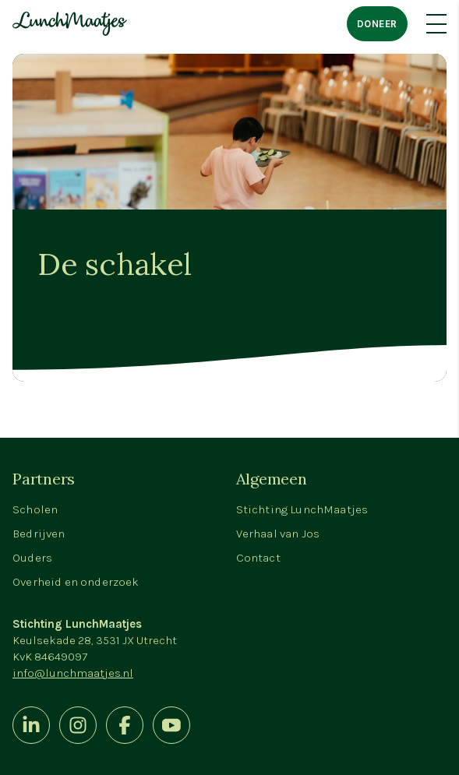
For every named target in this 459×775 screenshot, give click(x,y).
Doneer (377, 24)
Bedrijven (38, 534)
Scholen (35, 509)
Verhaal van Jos (278, 534)
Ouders (32, 558)
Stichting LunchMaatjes (302, 509)
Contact (258, 558)
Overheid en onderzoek (75, 582)
